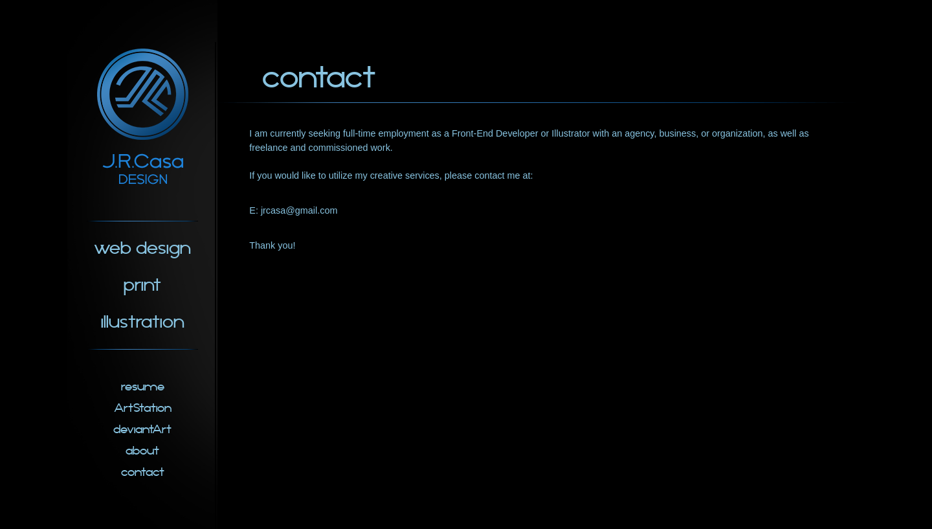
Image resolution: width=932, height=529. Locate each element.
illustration (142, 322)
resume (142, 387)
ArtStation (143, 408)
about (142, 451)
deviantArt (142, 429)
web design (142, 248)
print (142, 285)
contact (142, 472)
